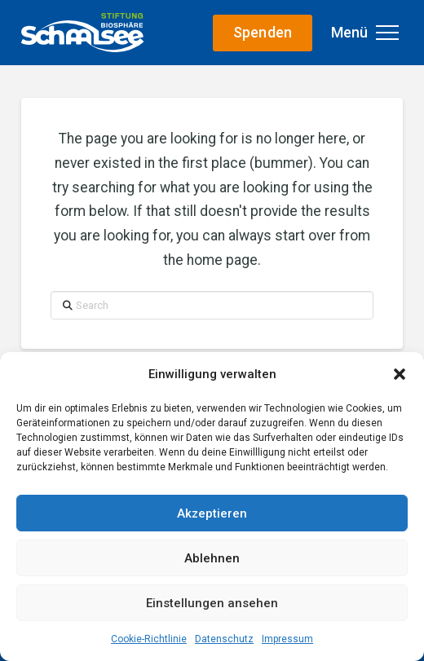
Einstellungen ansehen (212, 603)
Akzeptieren (212, 513)
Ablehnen (212, 558)
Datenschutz (224, 639)
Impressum (287, 639)
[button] (399, 374)
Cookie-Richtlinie (149, 639)
